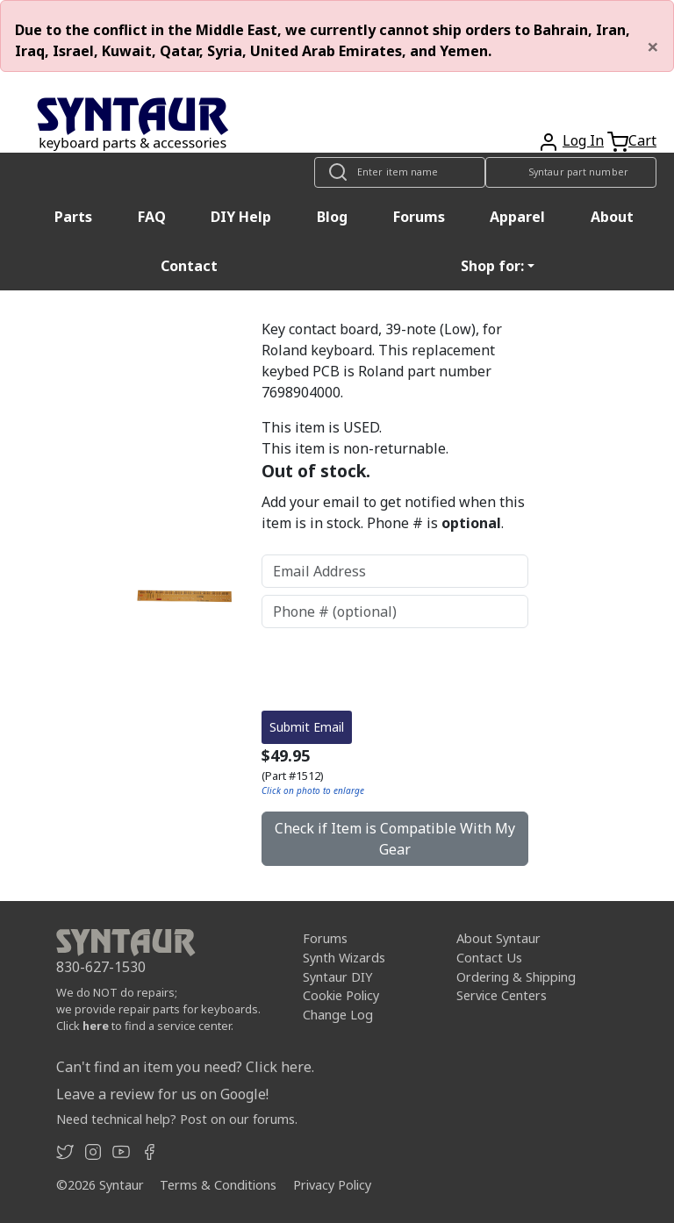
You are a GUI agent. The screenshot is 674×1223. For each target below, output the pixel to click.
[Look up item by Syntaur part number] (570, 172)
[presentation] (395, 669)
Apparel (517, 216)
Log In (583, 140)
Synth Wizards (344, 957)
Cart (642, 140)
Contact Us (489, 957)
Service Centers (501, 995)
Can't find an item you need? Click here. (185, 1066)
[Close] (653, 46)
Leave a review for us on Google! (162, 1094)
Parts (73, 216)
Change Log (338, 1014)
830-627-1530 (101, 966)
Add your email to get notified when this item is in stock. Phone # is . (393, 512)
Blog (332, 216)
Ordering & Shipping (516, 977)
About (612, 216)
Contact (189, 265)
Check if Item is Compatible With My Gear (395, 839)
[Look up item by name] (399, 172)
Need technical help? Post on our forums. (177, 1119)
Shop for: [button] (492, 265)
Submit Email (306, 727)
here (95, 1025)
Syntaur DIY (337, 977)
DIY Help (241, 216)
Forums (419, 216)
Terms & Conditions (218, 1185)
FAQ (152, 216)
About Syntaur (498, 938)
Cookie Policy (341, 995)
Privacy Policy (332, 1185)
